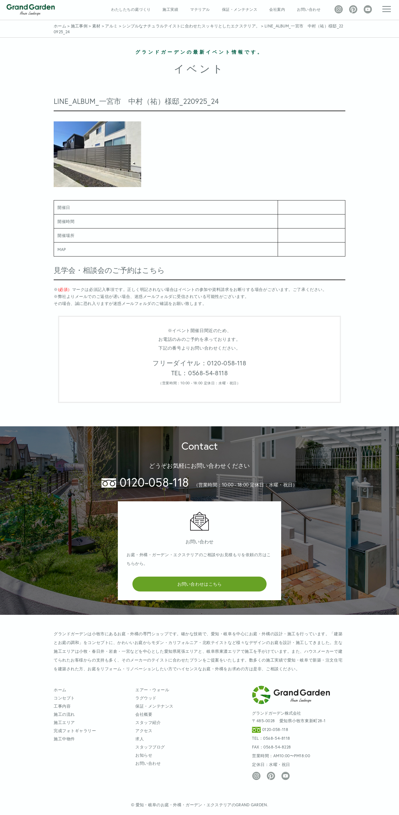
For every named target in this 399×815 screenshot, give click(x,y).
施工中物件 (64, 738)
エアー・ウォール (152, 689)
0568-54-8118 (276, 738)
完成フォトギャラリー (75, 730)
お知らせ (143, 755)
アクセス (143, 730)
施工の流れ (64, 714)
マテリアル (200, 9)
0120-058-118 (145, 482)
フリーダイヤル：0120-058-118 (199, 363)
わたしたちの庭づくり (130, 9)
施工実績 (170, 9)
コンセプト (64, 698)
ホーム (60, 689)
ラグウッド (146, 698)
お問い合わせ (309, 9)
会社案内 (277, 9)
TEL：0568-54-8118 (199, 373)
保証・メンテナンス (240, 9)
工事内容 (62, 706)
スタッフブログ (150, 747)
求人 (139, 738)
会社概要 (143, 714)
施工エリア (64, 722)
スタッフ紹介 (148, 722)
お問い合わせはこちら (199, 584)
